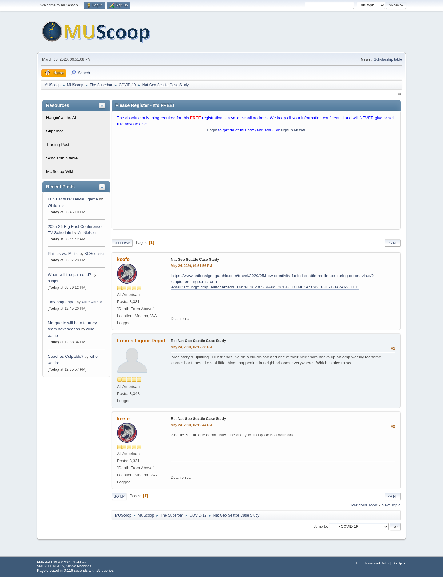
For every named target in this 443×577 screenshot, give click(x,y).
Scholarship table (388, 59)
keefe (123, 259)
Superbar (54, 131)
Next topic (391, 505)
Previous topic (364, 505)
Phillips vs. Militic (63, 253)
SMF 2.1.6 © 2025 (50, 566)
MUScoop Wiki (59, 171)
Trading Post (57, 144)
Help (358, 563)
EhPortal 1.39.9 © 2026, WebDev (61, 562)
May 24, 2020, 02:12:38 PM (191, 347)
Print (392, 243)
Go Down (122, 243)
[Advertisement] (256, 182)
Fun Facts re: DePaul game (73, 199)
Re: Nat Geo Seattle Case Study (198, 341)
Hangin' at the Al (61, 117)
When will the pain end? (69, 274)
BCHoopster (95, 254)
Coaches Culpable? (65, 356)
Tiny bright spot (62, 302)
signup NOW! (293, 130)
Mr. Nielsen (86, 233)
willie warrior (92, 302)
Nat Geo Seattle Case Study (195, 259)
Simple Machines (78, 566)
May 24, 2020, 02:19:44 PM (191, 425)
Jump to (320, 526)
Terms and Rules (377, 563)
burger (53, 281)
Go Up (119, 496)
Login (212, 130)
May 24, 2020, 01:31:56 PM (191, 266)
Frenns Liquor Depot (141, 340)
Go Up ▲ (399, 563)
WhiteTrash (57, 206)
